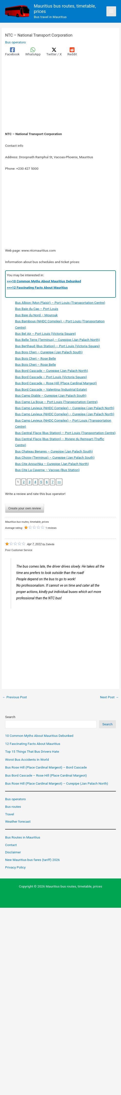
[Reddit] (72, 51)
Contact (11, 845)
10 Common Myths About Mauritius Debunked (39, 736)
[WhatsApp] (33, 51)
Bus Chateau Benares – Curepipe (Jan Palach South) (54, 451)
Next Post (109, 697)
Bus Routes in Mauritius (22, 837)
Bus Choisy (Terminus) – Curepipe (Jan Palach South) (54, 457)
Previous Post (14, 697)
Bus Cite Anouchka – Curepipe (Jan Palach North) (52, 464)
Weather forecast (17, 821)
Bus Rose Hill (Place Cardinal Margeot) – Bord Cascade (46, 767)
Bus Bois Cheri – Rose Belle (35, 358)
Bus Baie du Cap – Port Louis (36, 309)
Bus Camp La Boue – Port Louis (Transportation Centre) (56, 402)
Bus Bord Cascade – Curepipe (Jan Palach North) (51, 371)
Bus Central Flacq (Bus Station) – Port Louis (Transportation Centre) (65, 433)
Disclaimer (13, 852)
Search (10, 717)
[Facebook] (12, 51)
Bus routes (13, 807)
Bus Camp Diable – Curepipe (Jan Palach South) (50, 395)
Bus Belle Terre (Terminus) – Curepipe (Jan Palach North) (57, 340)
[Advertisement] (60, 95)
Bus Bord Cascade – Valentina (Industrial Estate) (51, 389)
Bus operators (15, 42)
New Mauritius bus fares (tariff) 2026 (32, 860)
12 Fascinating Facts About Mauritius (32, 744)
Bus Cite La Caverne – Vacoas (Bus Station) (47, 470)
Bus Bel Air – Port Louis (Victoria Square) (45, 333)
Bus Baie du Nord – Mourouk (36, 315)
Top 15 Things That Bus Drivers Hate (32, 751)
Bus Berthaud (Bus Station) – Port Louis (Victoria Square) (57, 346)
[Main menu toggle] (111, 11)
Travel (9, 814)
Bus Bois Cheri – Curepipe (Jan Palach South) (49, 352)
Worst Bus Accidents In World (27, 759)
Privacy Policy (15, 867)
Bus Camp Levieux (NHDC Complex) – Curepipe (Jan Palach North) (64, 408)
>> (59, 482)
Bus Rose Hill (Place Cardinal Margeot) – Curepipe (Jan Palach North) (56, 783)
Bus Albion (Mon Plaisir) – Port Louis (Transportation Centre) (60, 303)
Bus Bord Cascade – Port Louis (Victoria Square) (51, 377)
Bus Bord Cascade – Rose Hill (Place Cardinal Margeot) (56, 383)
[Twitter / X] (54, 51)
